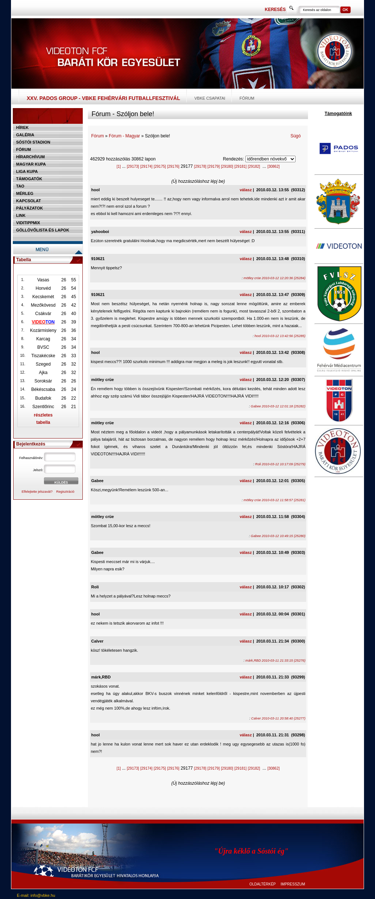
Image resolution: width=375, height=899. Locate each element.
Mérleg (24, 193)
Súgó (295, 135)
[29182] (254, 166)
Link (21, 215)
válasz (246, 190)
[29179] (214, 166)
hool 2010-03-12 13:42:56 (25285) (280, 336)
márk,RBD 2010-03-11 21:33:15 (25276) (275, 660)
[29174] (146, 166)
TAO (20, 186)
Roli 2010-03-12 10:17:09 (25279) (280, 464)
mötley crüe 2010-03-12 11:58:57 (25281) (274, 500)
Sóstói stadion (33, 142)
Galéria (25, 135)
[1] (118, 166)
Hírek (22, 127)
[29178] (200, 166)
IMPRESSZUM (293, 884)
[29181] (240, 166)
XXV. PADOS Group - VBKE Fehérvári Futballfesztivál (103, 98)
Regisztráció (65, 491)
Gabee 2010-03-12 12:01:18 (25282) (278, 406)
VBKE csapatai (209, 98)
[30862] (273, 166)
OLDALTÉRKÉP (262, 884)
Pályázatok (29, 208)
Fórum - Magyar (124, 135)
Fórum (247, 98)
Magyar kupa (31, 164)
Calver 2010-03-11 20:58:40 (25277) (278, 718)
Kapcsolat (28, 201)
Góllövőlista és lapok (42, 230)
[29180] (227, 166)
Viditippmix (28, 223)
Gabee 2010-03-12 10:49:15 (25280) (278, 536)
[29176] (173, 166)
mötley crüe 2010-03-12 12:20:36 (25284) (274, 278)
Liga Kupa (27, 171)
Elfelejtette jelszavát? (37, 491)
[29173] (133, 166)
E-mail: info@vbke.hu (36, 895)
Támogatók (29, 179)
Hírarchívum (30, 157)
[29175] (160, 166)
